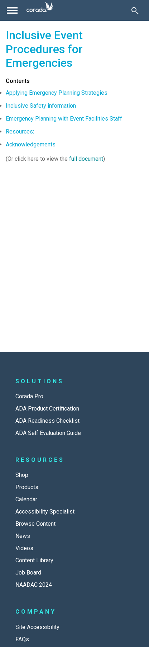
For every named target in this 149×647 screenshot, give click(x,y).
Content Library (34, 560)
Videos (24, 548)
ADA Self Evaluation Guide (48, 433)
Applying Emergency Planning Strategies (56, 92)
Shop (21, 475)
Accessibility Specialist (44, 511)
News (22, 536)
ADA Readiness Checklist (47, 420)
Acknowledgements (31, 144)
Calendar (26, 499)
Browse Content (35, 523)
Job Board (28, 572)
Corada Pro (29, 396)
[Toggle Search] (135, 10)
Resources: (20, 131)
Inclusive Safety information (41, 105)
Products (26, 487)
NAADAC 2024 (33, 584)
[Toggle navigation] (12, 10)
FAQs (22, 639)
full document (86, 158)
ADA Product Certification (47, 408)
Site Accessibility (37, 627)
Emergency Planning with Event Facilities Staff (64, 118)
